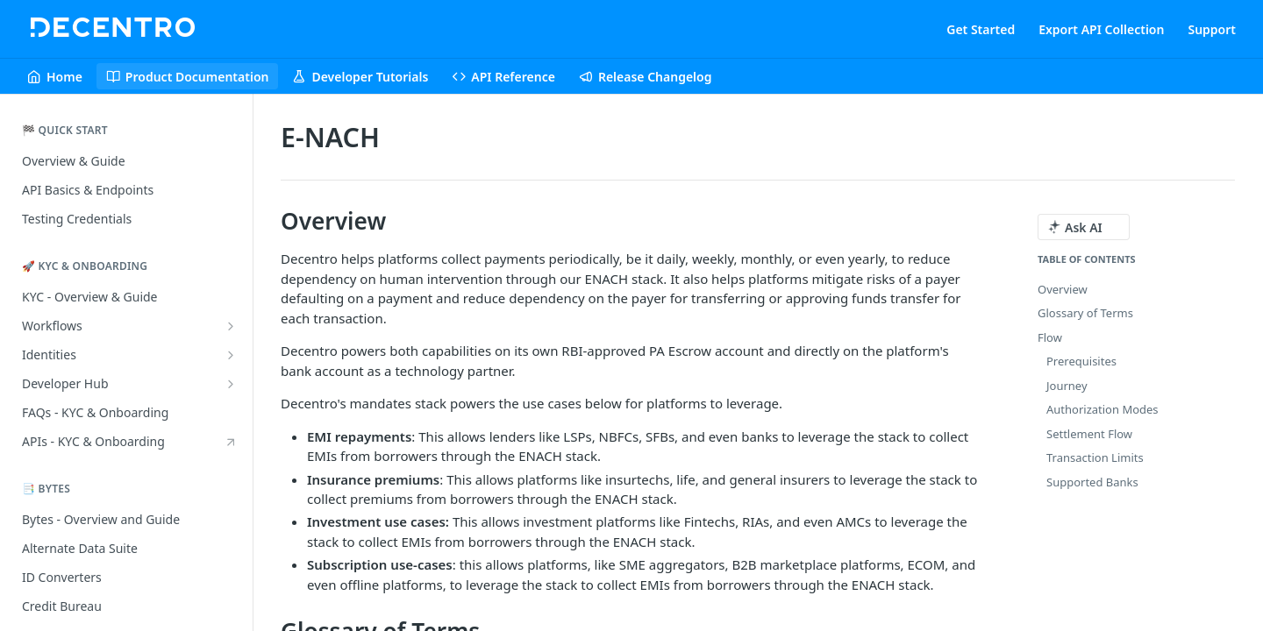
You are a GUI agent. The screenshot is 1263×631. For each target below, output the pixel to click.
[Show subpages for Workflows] (231, 326)
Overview (1063, 289)
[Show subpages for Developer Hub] (231, 384)
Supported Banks (1092, 482)
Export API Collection (1101, 29)
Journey (1067, 385)
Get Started (980, 29)
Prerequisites (1081, 361)
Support (1212, 29)
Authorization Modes (1102, 409)
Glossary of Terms (1085, 313)
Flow (1050, 337)
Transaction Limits (1095, 457)
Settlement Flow (1089, 434)
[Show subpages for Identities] (231, 355)
